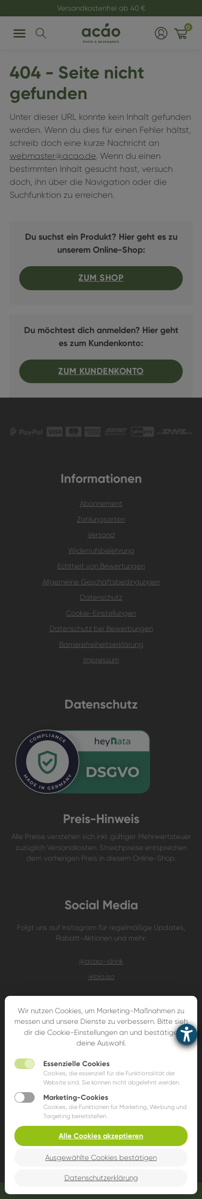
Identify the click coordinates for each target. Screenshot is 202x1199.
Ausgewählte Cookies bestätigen (101, 1157)
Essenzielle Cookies (76, 1063)
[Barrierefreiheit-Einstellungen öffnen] (186, 1034)
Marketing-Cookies (75, 1097)
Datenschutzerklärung (101, 1177)
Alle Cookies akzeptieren (101, 1136)
